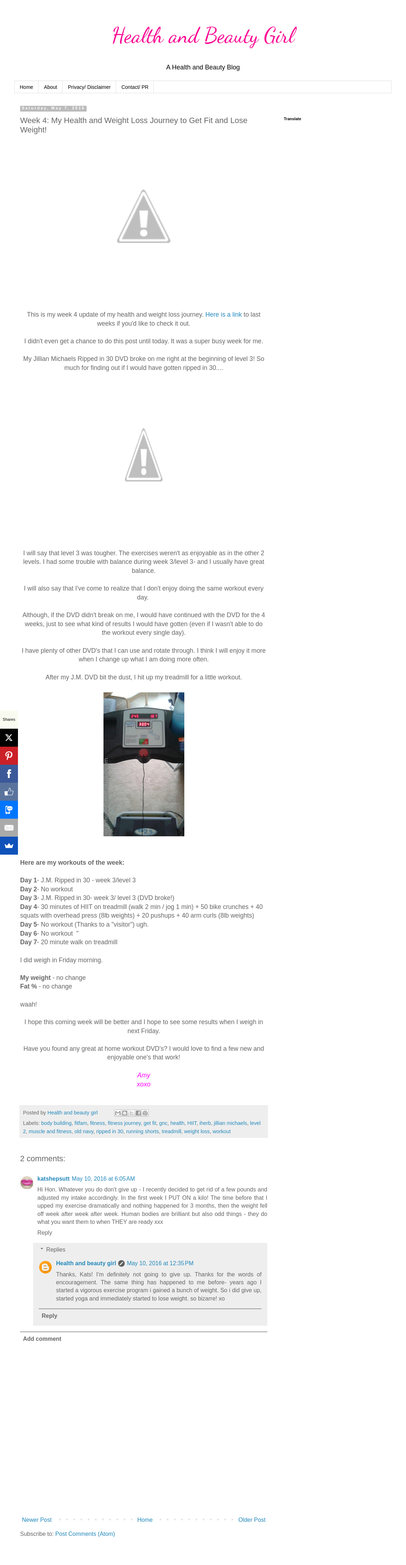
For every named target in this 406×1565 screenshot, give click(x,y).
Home (26, 87)
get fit (150, 1123)
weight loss (197, 1131)
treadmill (171, 1131)
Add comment (42, 1339)
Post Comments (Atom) (85, 1534)
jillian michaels (230, 1123)
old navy (83, 1131)
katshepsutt (53, 1179)
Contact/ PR (134, 87)
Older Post (252, 1520)
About (50, 87)
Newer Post (37, 1520)
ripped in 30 (109, 1131)
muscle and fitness (50, 1131)
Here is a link (224, 314)
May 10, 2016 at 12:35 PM (160, 1263)
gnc (163, 1123)
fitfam (80, 1123)
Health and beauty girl (86, 1263)
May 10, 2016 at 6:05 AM (103, 1179)
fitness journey (124, 1123)
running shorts (142, 1131)
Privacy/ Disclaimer (89, 87)
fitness (97, 1123)
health (177, 1123)
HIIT (192, 1123)
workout (222, 1131)
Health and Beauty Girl (203, 35)
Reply (44, 1233)
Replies (55, 1250)
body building (56, 1123)
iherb (205, 1123)
